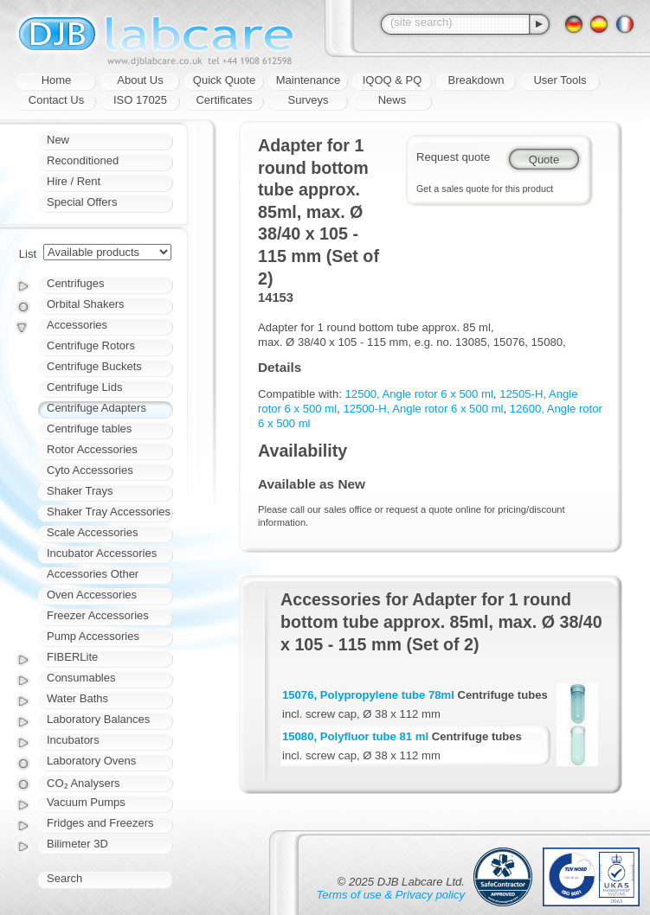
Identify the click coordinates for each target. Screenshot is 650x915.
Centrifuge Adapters (96, 407)
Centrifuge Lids (84, 387)
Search (64, 878)
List (27, 253)
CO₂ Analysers (83, 783)
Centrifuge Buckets (94, 366)
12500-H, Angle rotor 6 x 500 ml (423, 408)
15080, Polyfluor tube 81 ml (355, 736)
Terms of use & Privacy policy (391, 894)
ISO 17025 (140, 99)
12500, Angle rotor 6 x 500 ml (419, 393)
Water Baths (77, 698)
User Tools (559, 80)
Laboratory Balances (98, 719)
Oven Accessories (92, 594)
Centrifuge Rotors (91, 345)
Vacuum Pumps (86, 802)
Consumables (81, 677)
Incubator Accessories (102, 553)
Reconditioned (83, 160)
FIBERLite (72, 656)
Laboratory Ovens (91, 760)
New (58, 139)
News (392, 99)
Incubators (73, 739)
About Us (140, 80)
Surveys (308, 99)
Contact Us (56, 99)
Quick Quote (224, 80)
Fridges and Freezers (100, 822)
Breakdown (475, 80)
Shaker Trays (80, 490)
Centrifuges (75, 283)
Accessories (77, 324)
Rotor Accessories (92, 449)
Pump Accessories (93, 636)
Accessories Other (92, 573)
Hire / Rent (73, 181)
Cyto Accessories (90, 470)
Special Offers (82, 201)
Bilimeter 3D (77, 843)
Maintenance (308, 80)
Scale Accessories (92, 532)
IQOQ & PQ (392, 80)
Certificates (224, 99)
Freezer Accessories (98, 615)
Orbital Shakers (86, 304)
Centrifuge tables (89, 428)
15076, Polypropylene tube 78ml (368, 694)
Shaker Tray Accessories (109, 511)
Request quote (453, 156)
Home (57, 80)
